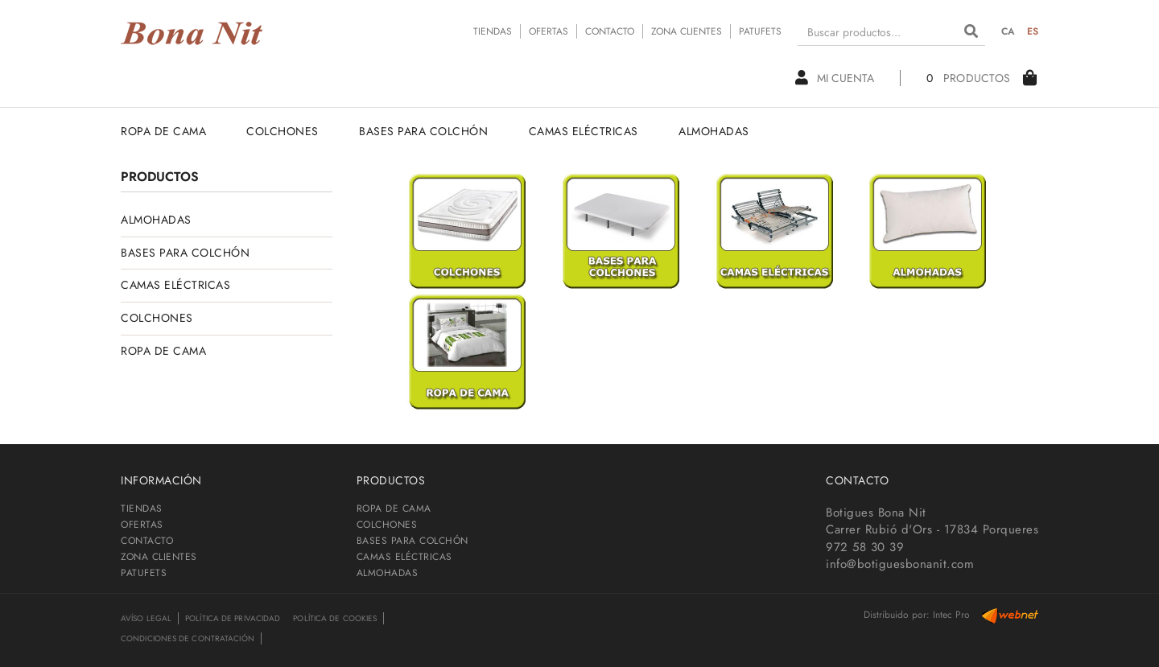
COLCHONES (157, 318)
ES (1033, 31)
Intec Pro (951, 614)
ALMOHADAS (156, 220)
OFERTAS (548, 31)
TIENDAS (492, 31)
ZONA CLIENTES (686, 31)
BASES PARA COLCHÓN (185, 253)
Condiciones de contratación (187, 638)
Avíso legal (146, 618)
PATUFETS (760, 31)
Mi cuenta (834, 78)
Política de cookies (335, 618)
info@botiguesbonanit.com (900, 564)
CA (1008, 31)
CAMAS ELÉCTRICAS (175, 285)
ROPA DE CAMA (163, 351)
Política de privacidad (232, 618)
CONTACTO (609, 31)
